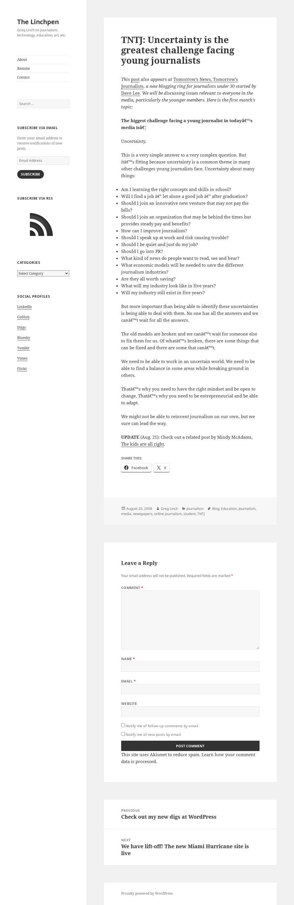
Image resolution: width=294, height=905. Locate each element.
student (189, 513)
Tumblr (23, 348)
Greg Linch (169, 508)
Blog (215, 508)
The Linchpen (38, 21)
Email (128, 681)
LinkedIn (24, 306)
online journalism (168, 513)
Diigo (21, 327)
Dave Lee (130, 93)
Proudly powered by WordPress (147, 893)
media (126, 513)
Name (128, 658)
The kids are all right (142, 444)
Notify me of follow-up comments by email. (163, 725)
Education (229, 508)
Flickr (22, 368)
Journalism (195, 508)
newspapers (142, 513)
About (22, 59)
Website (129, 703)
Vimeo (22, 358)
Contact (23, 77)
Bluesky (23, 337)
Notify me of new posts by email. (154, 734)
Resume (23, 68)
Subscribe (30, 174)
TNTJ (201, 513)
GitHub (23, 317)
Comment (132, 587)
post (135, 79)
